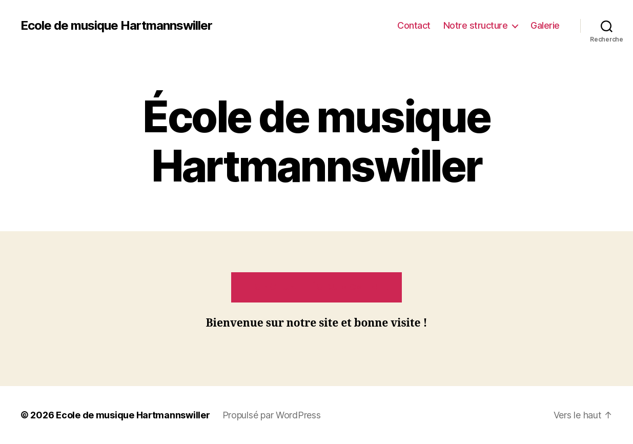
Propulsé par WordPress (271, 415)
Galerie (545, 25)
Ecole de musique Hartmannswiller (116, 25)
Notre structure (475, 25)
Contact (414, 25)
